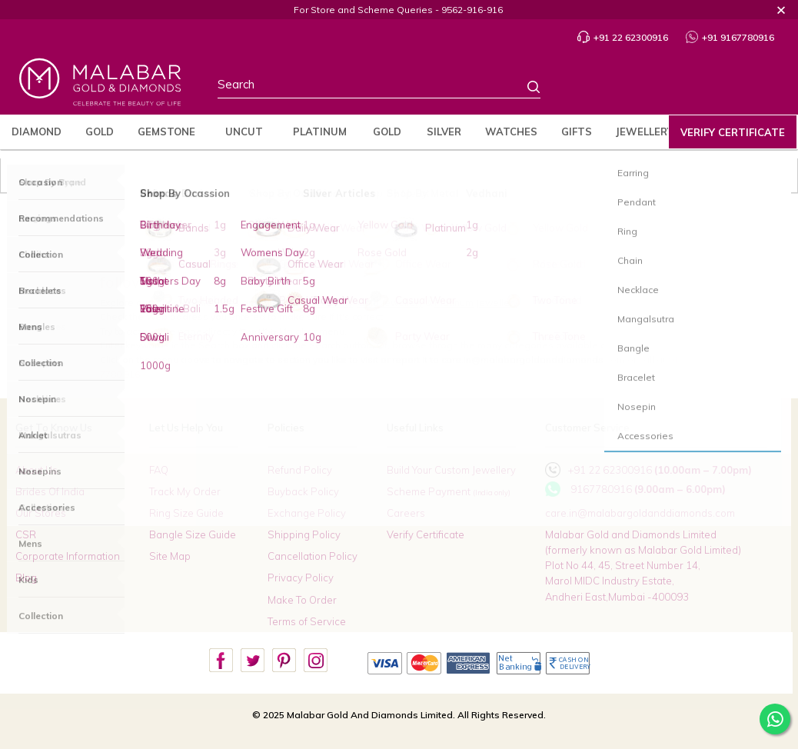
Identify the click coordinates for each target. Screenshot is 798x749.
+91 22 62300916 (622, 37)
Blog (26, 577)
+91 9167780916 (730, 37)
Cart (761, 88)
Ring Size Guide (186, 513)
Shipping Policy (304, 534)
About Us (36, 470)
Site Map (170, 556)
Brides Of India (50, 491)
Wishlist (726, 87)
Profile (686, 88)
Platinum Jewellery (475, 302)
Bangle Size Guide (192, 534)
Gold (99, 131)
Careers (406, 513)
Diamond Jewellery (310, 302)
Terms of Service (307, 621)
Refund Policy (300, 470)
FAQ (158, 470)
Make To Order (302, 600)
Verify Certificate (732, 132)
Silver (444, 131)
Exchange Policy (307, 513)
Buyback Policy (303, 491)
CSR (25, 534)
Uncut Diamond (244, 137)
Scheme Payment (448, 491)
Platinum (320, 131)
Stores (608, 87)
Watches (511, 131)
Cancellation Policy (312, 556)
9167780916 (601, 489)
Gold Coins (387, 137)
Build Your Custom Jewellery (451, 470)
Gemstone (166, 131)
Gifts (576, 131)
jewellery (644, 131)
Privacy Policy (301, 577)
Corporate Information (67, 556)
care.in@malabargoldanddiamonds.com (640, 513)
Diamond (37, 131)
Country (647, 87)
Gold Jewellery (390, 302)
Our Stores (40, 513)
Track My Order (185, 491)
